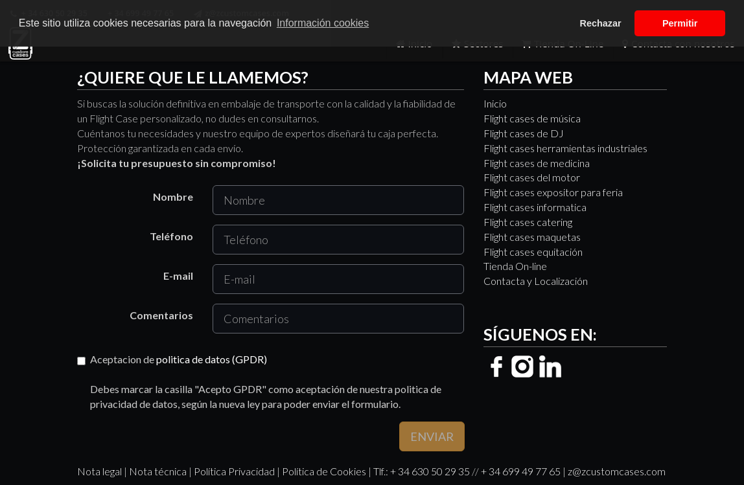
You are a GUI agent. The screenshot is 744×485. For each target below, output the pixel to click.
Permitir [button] (679, 23)
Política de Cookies (324, 471)
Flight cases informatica (535, 207)
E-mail (178, 275)
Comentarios (161, 315)
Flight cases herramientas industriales (565, 148)
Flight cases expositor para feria (553, 192)
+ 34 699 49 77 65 (521, 471)
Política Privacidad (234, 471)
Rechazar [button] (601, 23)
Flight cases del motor (531, 177)
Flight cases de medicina (536, 163)
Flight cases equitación (533, 251)
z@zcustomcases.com (617, 471)
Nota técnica (158, 471)
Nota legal (99, 471)
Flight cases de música (532, 118)
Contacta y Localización (535, 281)
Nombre (173, 196)
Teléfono (171, 236)
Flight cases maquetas (532, 237)
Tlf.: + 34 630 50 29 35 (421, 471)
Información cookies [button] (323, 22)
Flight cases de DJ (523, 133)
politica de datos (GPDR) (211, 359)
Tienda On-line (515, 266)
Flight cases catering (527, 222)
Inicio (495, 103)
